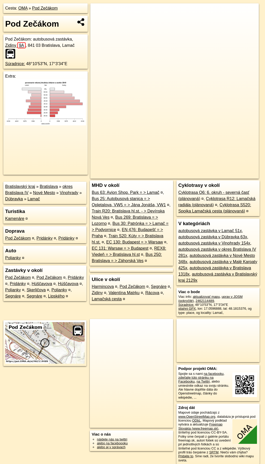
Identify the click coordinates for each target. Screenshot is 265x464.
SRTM (213, 452)
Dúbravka (14, 199)
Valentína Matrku (123, 293)
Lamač (33, 199)
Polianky (13, 258)
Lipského (56, 296)
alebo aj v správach (111, 447)
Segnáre (13, 296)
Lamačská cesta (107, 299)
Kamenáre (14, 218)
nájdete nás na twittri (112, 439)
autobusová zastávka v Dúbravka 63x (212, 237)
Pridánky (44, 238)
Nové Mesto (44, 193)
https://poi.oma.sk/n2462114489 (235, 174)
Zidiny (15, 45)
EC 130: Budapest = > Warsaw (134, 242)
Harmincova (103, 286)
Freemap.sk (196, 174)
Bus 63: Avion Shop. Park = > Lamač (125, 192)
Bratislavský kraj (20, 186)
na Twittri (203, 381)
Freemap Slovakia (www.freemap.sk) (200, 426)
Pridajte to (185, 456)
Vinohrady (69, 193)
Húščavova (42, 284)
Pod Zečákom (45, 8)
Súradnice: (15, 64)
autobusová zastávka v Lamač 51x (210, 231)
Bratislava (49, 186)
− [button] (99, 20)
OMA (23, 8)
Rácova (152, 293)
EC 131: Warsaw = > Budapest (120, 248)
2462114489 (205, 301)
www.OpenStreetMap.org (196, 417)
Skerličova (36, 290)
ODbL (196, 420)
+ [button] (99, 12)
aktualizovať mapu (206, 297)
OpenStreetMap (169, 174)
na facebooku (214, 374)
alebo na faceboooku (112, 443)
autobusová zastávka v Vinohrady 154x (214, 243)
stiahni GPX (187, 308)
